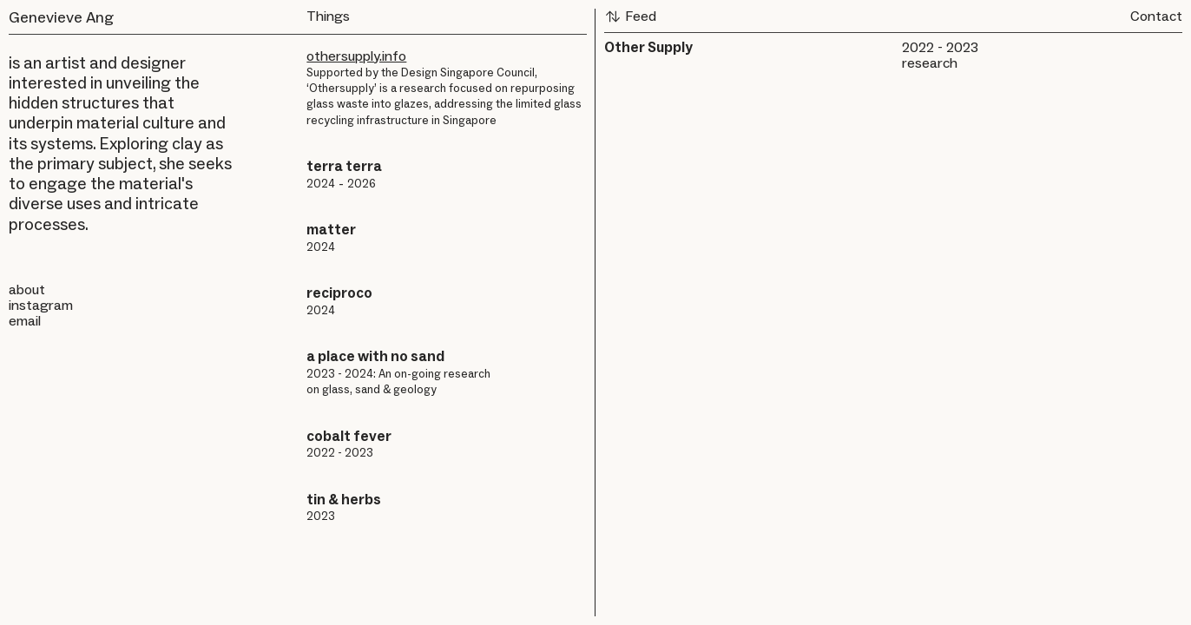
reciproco (339, 293)
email (25, 320)
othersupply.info (356, 56)
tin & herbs (343, 499)
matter (331, 229)
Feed (630, 16)
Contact (1156, 16)
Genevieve (45, 17)
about (27, 289)
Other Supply (648, 47)
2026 (361, 183)
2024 (320, 183)
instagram (41, 305)
